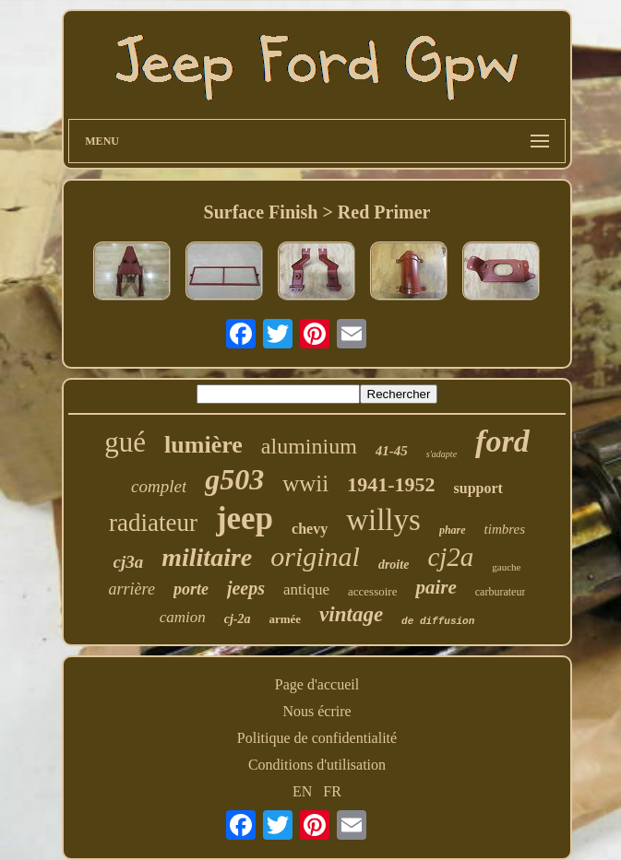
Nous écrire (316, 711)
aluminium (309, 446)
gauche (506, 566)
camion (183, 617)
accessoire (372, 591)
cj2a (450, 556)
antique (306, 589)
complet (158, 486)
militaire (206, 557)
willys (383, 519)
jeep (244, 518)
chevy (310, 528)
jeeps (246, 588)
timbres (504, 529)
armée (285, 619)
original (315, 556)
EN (302, 791)
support (478, 488)
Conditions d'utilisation (317, 764)
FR (332, 791)
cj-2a (237, 619)
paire (435, 587)
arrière (132, 589)
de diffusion (437, 621)
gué (125, 442)
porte (191, 589)
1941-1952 (391, 484)
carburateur (500, 591)
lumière (203, 444)
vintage (351, 614)
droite (393, 564)
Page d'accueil (317, 684)
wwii (305, 483)
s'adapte (441, 454)
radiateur (153, 522)
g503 (234, 479)
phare (452, 530)
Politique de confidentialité (317, 738)
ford (502, 441)
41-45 (392, 450)
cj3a (128, 561)
